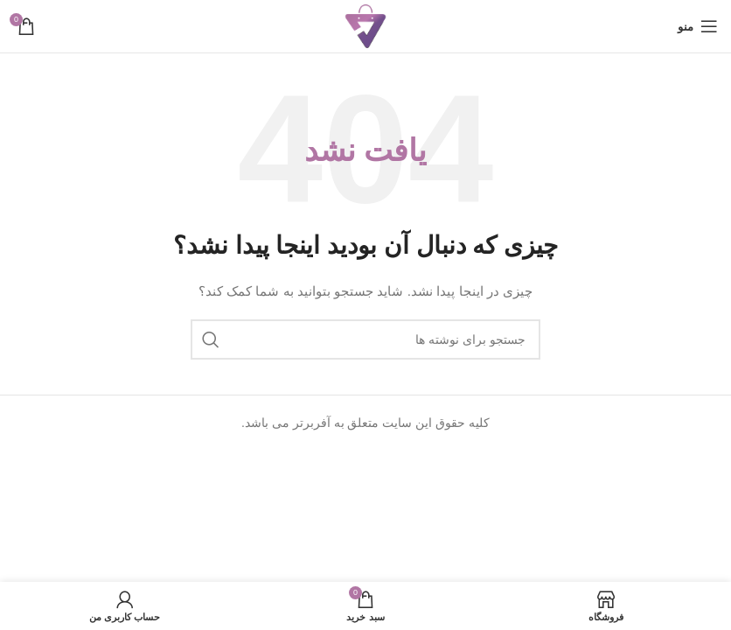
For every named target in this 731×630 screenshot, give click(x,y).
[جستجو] (365, 339)
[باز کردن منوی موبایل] (698, 26)
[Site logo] (365, 25)
